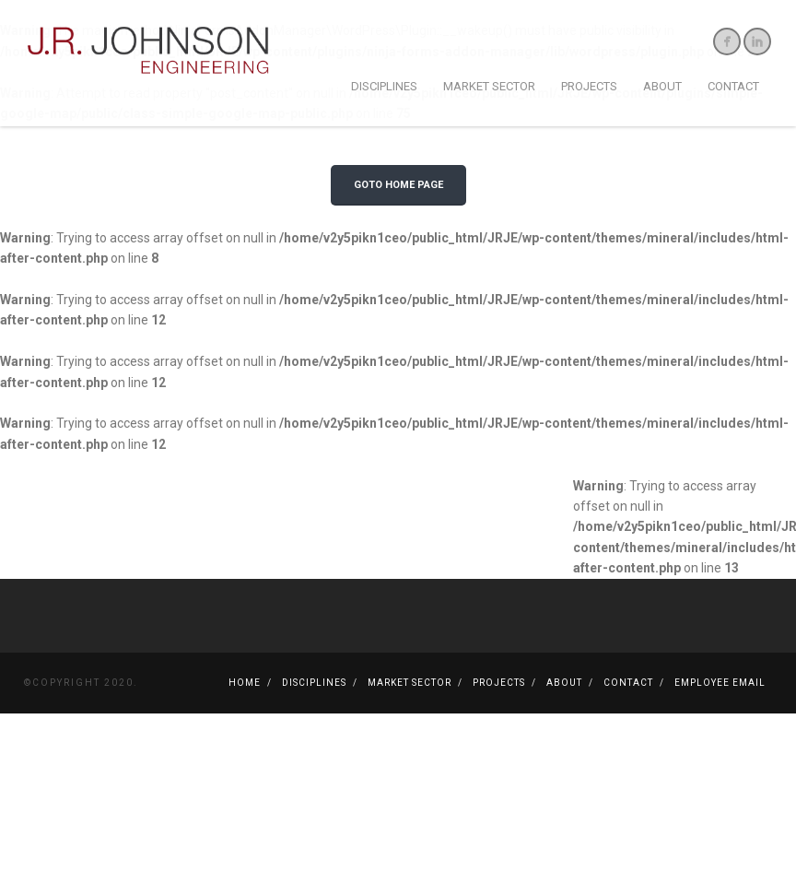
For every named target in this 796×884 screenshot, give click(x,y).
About (662, 86)
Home (244, 747)
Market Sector (489, 86)
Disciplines (384, 86)
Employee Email (720, 747)
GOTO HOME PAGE (398, 249)
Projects (589, 86)
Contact (733, 86)
